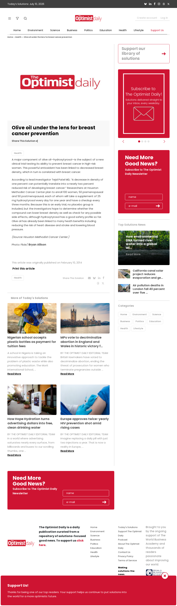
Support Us (157, 30)
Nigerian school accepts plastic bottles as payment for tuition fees (31, 340)
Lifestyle (139, 30)
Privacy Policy (125, 555)
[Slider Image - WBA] (142, 141)
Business (72, 30)
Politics (88, 30)
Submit (158, 205)
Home (17, 30)
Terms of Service (127, 559)
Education (106, 30)
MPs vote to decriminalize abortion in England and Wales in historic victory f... (81, 340)
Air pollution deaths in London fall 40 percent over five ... (149, 289)
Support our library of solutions (133, 53)
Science (55, 30)
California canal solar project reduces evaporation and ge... (148, 274)
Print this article (23, 269)
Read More (14, 373)
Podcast (122, 538)
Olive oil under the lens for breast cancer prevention (48, 37)
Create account (147, 18)
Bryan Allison (37, 244)
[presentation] (145, 186)
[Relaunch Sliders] (148, 141)
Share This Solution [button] (25, 141)
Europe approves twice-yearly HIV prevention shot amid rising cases (84, 422)
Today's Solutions (128, 526)
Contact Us (124, 551)
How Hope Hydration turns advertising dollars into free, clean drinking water (30, 422)
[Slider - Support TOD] (145, 141)
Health (123, 30)
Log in (164, 18)
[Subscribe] (139, 141)
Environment (35, 30)
